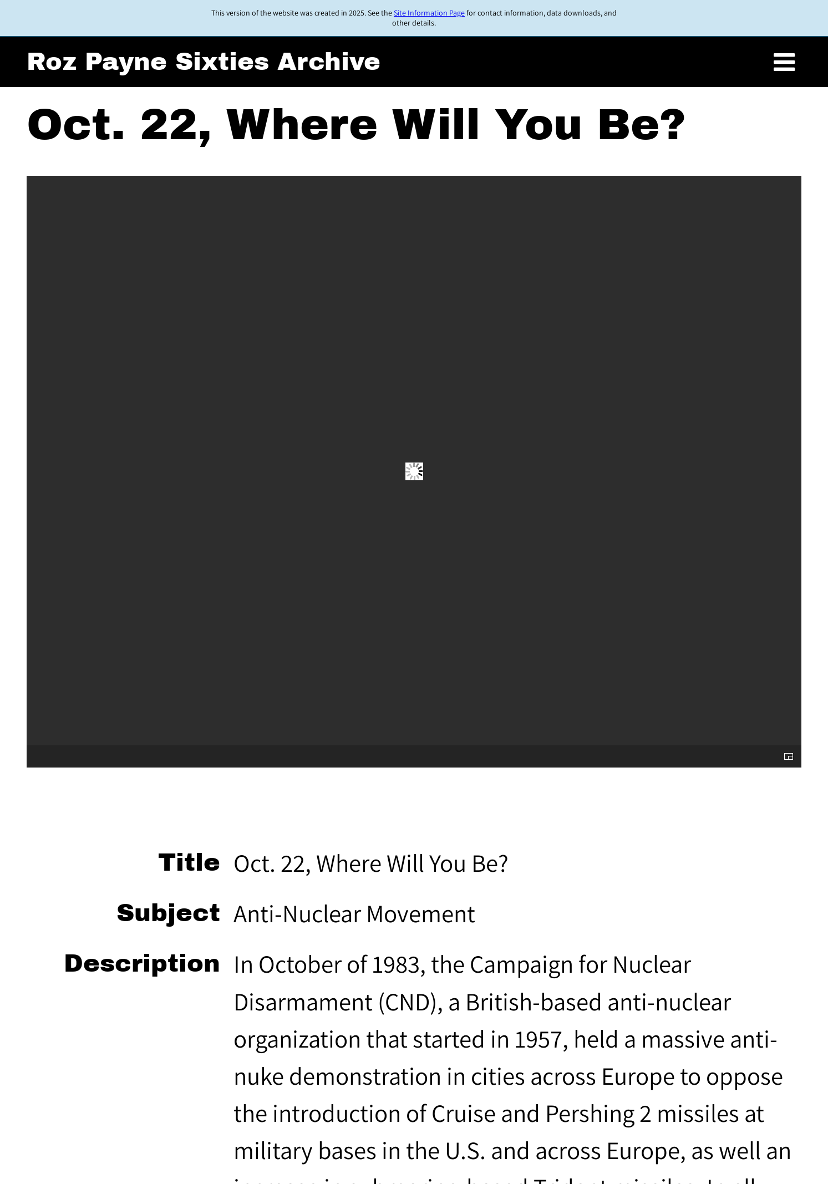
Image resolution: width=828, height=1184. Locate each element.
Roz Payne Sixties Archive (203, 61)
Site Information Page (429, 13)
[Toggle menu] (784, 63)
